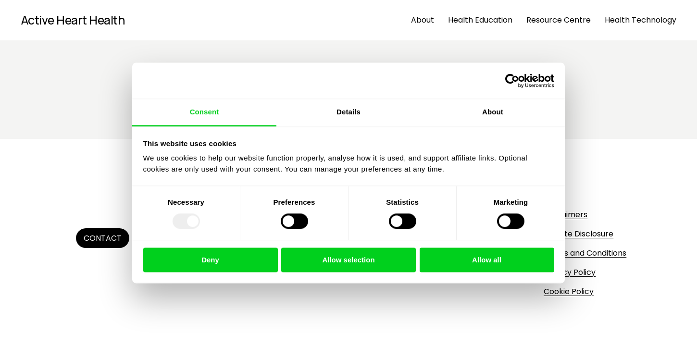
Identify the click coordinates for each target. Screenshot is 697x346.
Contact (103, 238)
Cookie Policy (569, 291)
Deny (210, 260)
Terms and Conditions (585, 253)
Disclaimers (565, 214)
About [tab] (492, 112)
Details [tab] (348, 112)
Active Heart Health (73, 20)
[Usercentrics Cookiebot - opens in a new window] (512, 81)
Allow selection (348, 260)
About (422, 19)
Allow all (486, 260)
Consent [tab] (204, 112)
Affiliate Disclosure (578, 233)
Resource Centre (558, 19)
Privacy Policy (570, 272)
